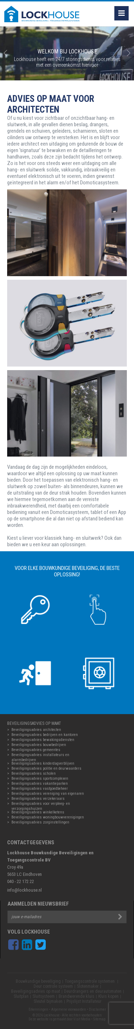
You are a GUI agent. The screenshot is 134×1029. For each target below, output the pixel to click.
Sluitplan (21, 996)
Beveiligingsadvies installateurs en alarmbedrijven (40, 754)
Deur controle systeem (53, 986)
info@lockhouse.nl (24, 890)
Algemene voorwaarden (68, 1009)
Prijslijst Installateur (83, 1001)
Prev (5, 53)
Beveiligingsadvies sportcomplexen (39, 778)
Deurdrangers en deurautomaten (92, 991)
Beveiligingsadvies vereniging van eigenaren (47, 793)
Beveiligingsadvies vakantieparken (39, 783)
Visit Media (81, 1019)
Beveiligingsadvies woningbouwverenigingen (47, 817)
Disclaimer (97, 1009)
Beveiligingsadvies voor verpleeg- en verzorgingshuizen (40, 803)
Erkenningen (38, 1009)
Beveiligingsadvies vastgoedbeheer (39, 788)
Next (128, 53)
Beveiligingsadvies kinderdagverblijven (42, 763)
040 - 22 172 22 (20, 881)
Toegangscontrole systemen (90, 981)
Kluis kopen (108, 996)
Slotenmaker (88, 986)
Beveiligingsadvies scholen (33, 773)
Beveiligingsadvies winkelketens (37, 812)
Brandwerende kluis (76, 996)
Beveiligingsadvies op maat (35, 991)
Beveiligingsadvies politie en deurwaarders (46, 768)
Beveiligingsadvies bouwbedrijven (38, 744)
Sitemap (99, 1019)
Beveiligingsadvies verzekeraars (38, 798)
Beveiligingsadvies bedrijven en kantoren (44, 734)
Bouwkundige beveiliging (38, 981)
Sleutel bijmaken (48, 1001)
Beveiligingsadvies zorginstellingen (40, 822)
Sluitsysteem (44, 996)
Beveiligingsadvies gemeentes (35, 749)
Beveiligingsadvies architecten (36, 729)
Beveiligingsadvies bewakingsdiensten (42, 739)
